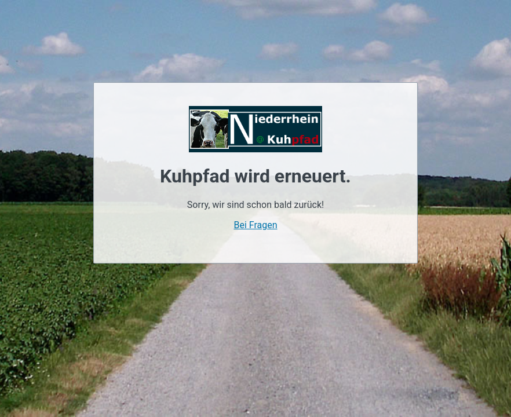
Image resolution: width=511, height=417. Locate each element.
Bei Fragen (255, 225)
